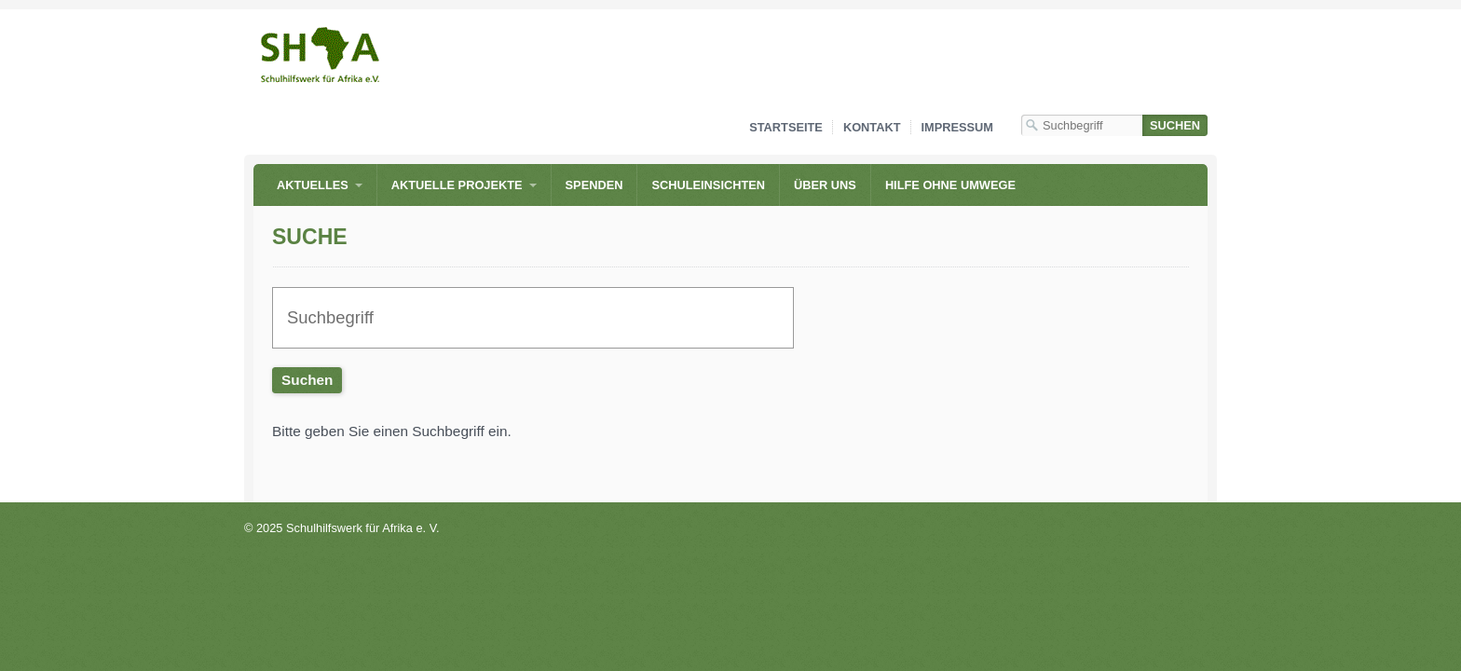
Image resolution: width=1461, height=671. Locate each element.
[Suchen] (1175, 125)
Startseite (786, 127)
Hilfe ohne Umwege (950, 185)
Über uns (825, 185)
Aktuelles (312, 185)
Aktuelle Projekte (457, 185)
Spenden (594, 185)
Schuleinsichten (708, 185)
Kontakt (872, 127)
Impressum (958, 127)
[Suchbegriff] (1081, 125)
